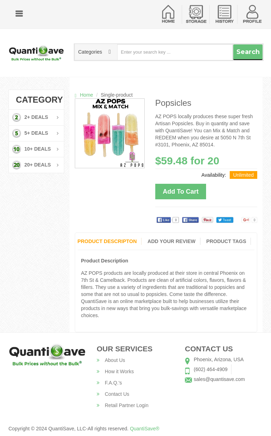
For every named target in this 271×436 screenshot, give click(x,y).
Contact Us (113, 394)
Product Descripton (107, 241)
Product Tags (226, 241)
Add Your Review (171, 241)
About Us (111, 360)
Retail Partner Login (123, 405)
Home (86, 95)
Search (248, 52)
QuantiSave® (144, 428)
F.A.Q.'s (109, 383)
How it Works (115, 371)
